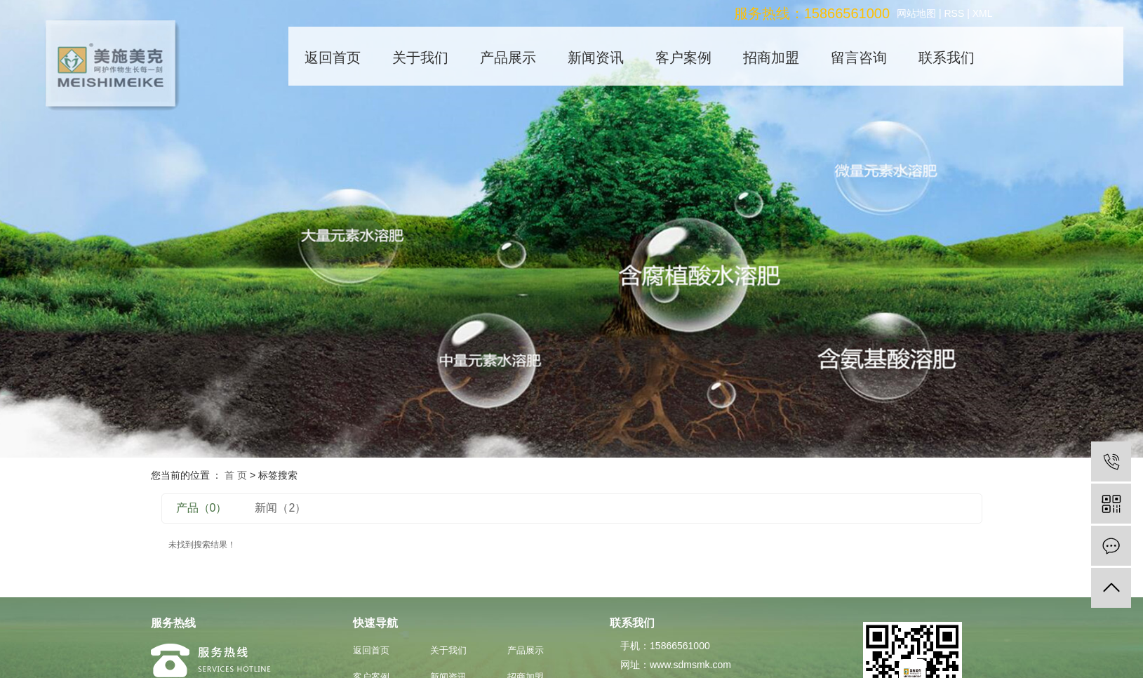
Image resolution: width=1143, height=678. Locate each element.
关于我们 (420, 57)
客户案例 (683, 57)
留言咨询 (859, 57)
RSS (954, 13)
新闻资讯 (596, 57)
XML (982, 13)
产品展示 (508, 57)
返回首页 (333, 57)
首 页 (236, 475)
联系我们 (946, 57)
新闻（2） (280, 508)
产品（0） (201, 508)
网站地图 (916, 13)
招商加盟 (771, 57)
